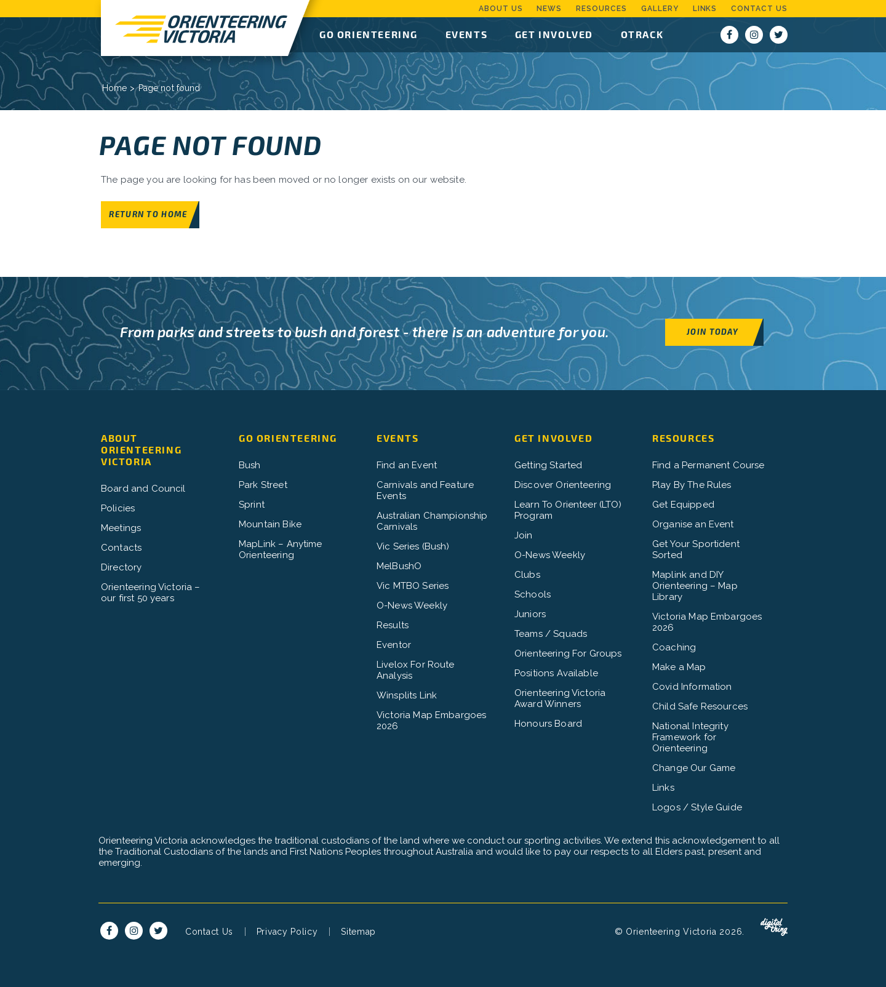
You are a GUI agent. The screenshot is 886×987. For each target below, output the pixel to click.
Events (466, 34)
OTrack (642, 34)
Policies (118, 508)
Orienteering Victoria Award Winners (559, 698)
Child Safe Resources (700, 706)
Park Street (263, 484)
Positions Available (556, 673)
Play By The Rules (692, 484)
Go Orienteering (368, 34)
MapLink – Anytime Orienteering (280, 549)
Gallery (660, 8)
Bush (250, 465)
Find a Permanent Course (708, 465)
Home (114, 88)
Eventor (394, 644)
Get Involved (554, 34)
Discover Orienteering (562, 484)
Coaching (674, 647)
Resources (601, 8)
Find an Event (407, 465)
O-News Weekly (412, 605)
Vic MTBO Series (413, 585)
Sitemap (358, 932)
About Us (501, 8)
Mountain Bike (270, 524)
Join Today (712, 331)
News (549, 8)
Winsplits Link (407, 695)
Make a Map (679, 667)
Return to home (148, 213)
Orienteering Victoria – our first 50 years (150, 592)
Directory (121, 567)
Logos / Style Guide (697, 807)
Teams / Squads (550, 633)
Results (393, 625)
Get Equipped (683, 504)
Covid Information (692, 686)
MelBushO (399, 566)
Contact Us (759, 8)
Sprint (252, 504)
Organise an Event (693, 524)
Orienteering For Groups (567, 653)
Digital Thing (774, 927)
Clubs (527, 574)
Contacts (121, 547)
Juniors (530, 614)
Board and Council (143, 488)
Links (705, 8)
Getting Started (548, 465)
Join (523, 535)
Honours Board (548, 723)
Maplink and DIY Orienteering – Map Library (695, 585)
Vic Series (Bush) (413, 546)
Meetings (121, 527)
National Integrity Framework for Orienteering (690, 737)
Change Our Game (693, 767)
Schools (532, 594)
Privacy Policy (287, 932)
